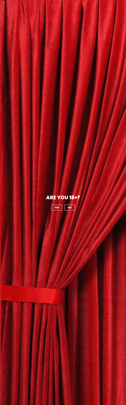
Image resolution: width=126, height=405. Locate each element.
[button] (56, 207)
